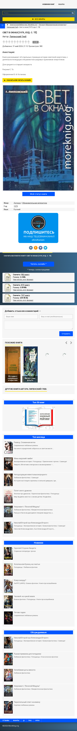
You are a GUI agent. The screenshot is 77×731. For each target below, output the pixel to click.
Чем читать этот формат (23, 280)
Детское (17, 203)
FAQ (29, 720)
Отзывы (5, 720)
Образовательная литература (34, 203)
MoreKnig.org (18, 4)
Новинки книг (48, 4)
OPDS (37, 720)
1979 (16, 206)
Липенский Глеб (12, 27)
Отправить (66, 334)
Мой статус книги (38, 194)
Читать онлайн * (38, 264)
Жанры (61, 4)
